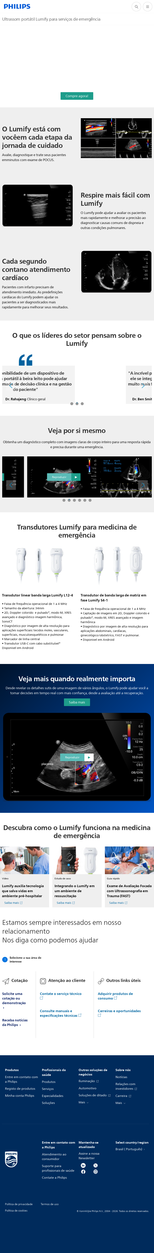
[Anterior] (11, 385)
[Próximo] (143, 385)
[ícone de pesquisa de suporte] (136, 6)
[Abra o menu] (147, 6)
